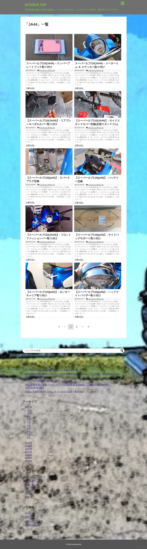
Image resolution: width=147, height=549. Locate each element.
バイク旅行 (30, 480)
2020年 (28, 455)
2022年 (28, 449)
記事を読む (30, 88)
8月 (29, 419)
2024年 (28, 443)
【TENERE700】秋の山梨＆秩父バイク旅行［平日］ (52, 369)
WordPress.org (32, 525)
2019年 (28, 458)
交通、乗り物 (32, 485)
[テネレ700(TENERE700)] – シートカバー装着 (48, 380)
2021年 (28, 452)
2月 (29, 437)
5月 (29, 428)
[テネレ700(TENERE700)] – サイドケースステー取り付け (54, 391)
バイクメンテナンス (47, 70)
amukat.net (35, 4)
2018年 (28, 461)
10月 (29, 413)
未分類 (28, 493)
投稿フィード (32, 517)
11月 (29, 410)
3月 (29, 434)
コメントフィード (34, 521)
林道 (27, 497)
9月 (29, 416)
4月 (29, 431)
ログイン (29, 513)
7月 (29, 422)
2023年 (28, 446)
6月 (29, 425)
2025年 (28, 407)
